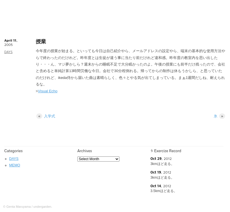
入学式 (45, 116)
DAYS (8, 52)
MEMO (14, 165)
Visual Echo (47, 91)
